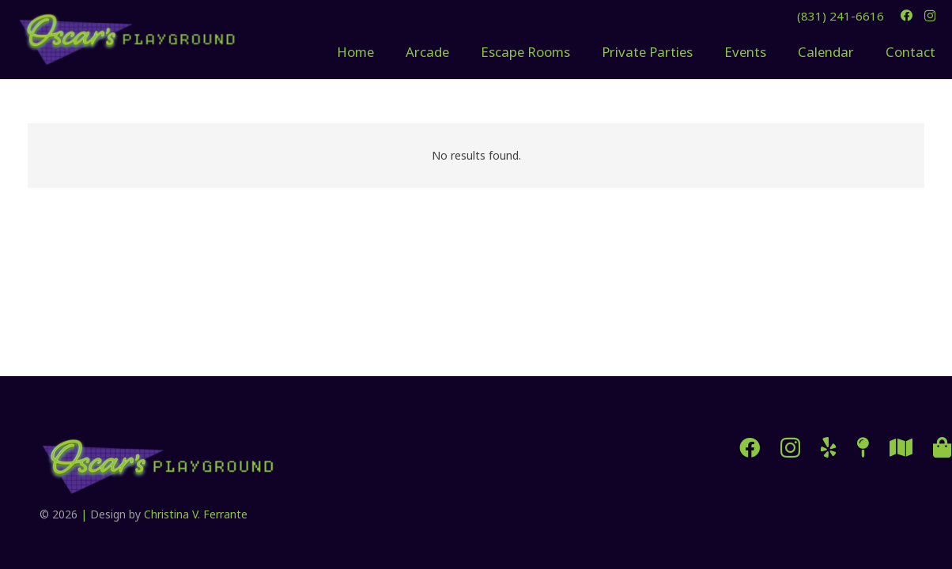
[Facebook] (906, 15)
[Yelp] (829, 447)
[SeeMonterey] (901, 447)
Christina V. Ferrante (195, 514)
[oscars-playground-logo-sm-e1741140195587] (127, 39)
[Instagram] (929, 16)
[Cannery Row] (942, 447)
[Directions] (863, 447)
